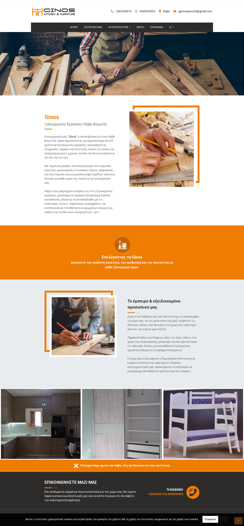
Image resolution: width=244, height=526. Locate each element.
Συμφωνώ (210, 519)
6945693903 (147, 11)
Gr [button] (170, 27)
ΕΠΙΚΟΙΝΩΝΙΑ (156, 27)
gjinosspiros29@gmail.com (195, 11)
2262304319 (123, 11)
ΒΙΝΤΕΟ (140, 27)
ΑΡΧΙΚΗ (74, 27)
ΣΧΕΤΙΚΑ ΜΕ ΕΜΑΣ (93, 27)
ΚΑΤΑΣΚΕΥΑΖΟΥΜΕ (119, 27)
